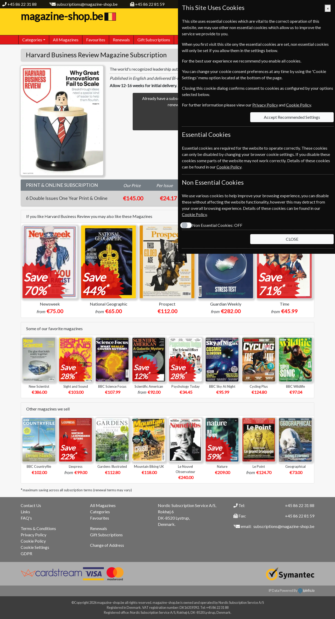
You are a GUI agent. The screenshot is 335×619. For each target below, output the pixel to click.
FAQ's (26, 517)
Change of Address (107, 545)
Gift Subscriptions (153, 39)
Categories (100, 511)
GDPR (26, 553)
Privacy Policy (33, 534)
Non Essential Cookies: (217, 225)
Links (25, 511)
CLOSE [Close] (292, 239)
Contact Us (31, 505)
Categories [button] (32, 39)
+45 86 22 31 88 (22, 4)
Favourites (95, 39)
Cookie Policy (33, 540)
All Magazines (66, 39)
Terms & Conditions (38, 528)
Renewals (121, 39)
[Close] (328, 8)
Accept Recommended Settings (292, 117)
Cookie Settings (35, 547)
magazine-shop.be (68, 16)
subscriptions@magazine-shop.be (87, 4)
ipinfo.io (306, 590)
